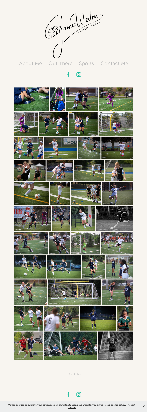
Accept (131, 405)
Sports (86, 63)
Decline (72, 407)
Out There (60, 63)
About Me (30, 63)
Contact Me (114, 63)
